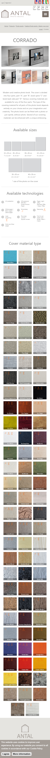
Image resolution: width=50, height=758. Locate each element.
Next (47, 78)
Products (12, 26)
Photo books (19, 26)
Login (2, 3)
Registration (8, 3)
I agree (5, 754)
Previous (3, 78)
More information (21, 754)
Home (6, 26)
